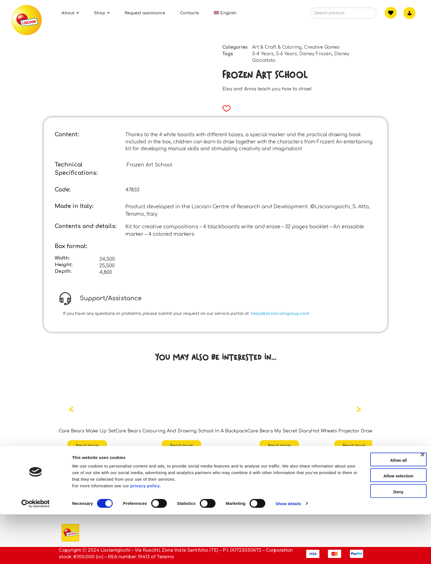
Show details (288, 553)
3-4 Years (262, 53)
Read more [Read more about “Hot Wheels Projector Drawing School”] (354, 445)
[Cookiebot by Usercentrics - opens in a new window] (36, 553)
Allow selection (371, 525)
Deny (371, 541)
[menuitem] (225, 13)
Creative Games (321, 47)
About (69, 474)
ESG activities (77, 486)
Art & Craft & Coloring (277, 47)
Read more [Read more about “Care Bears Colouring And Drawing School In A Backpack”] (181, 445)
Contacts (176, 474)
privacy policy (145, 535)
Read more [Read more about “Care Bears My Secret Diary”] (279, 445)
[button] (224, 108)
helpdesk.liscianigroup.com (280, 313)
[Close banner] (422, 509)
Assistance (178, 486)
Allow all (371, 509)
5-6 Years (286, 53)
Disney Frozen (315, 53)
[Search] (363, 15)
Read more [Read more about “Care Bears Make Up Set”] (87, 445)
